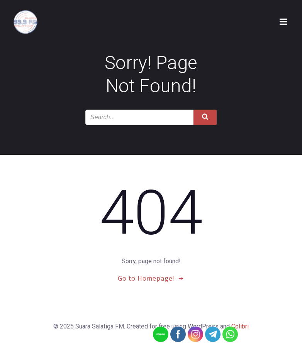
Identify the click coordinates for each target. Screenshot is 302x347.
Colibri (240, 326)
